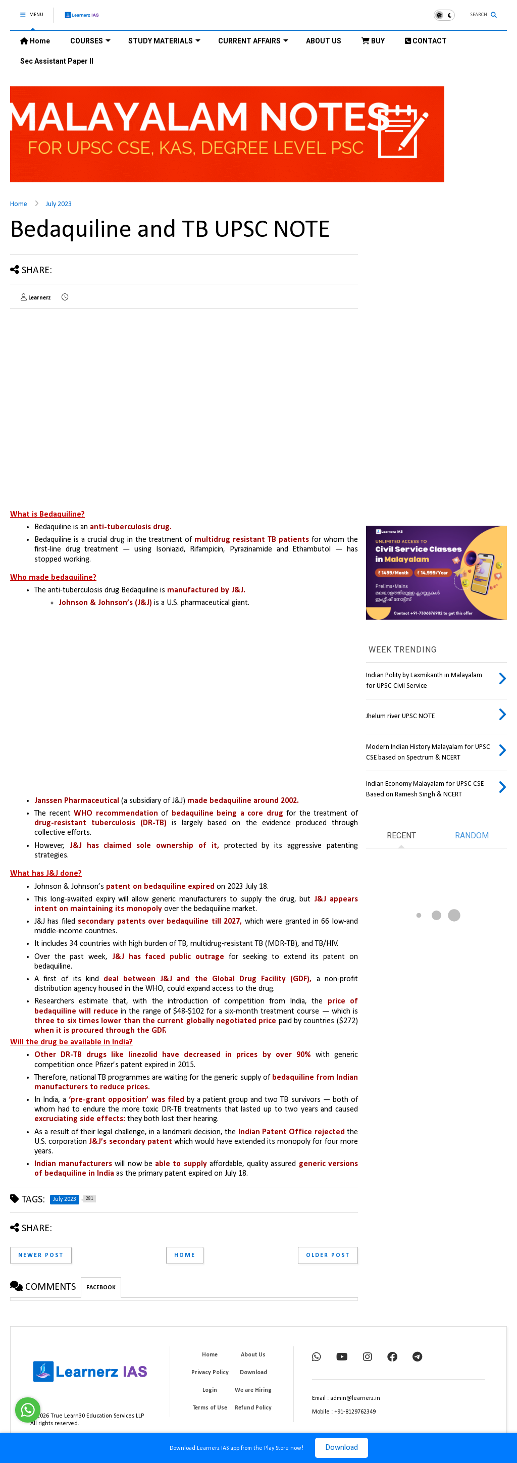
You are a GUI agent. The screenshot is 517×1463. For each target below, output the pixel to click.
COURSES (90, 41)
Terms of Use (210, 1408)
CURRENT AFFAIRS (253, 41)
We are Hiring (253, 1390)
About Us (253, 1355)
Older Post (328, 1255)
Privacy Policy (210, 1373)
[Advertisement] (95, 387)
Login (209, 1390)
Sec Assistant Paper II (56, 61)
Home (35, 41)
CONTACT (426, 41)
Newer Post (41, 1255)
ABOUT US (323, 41)
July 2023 (59, 204)
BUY (373, 41)
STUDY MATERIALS (164, 41)
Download (341, 1448)
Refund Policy (253, 1408)
